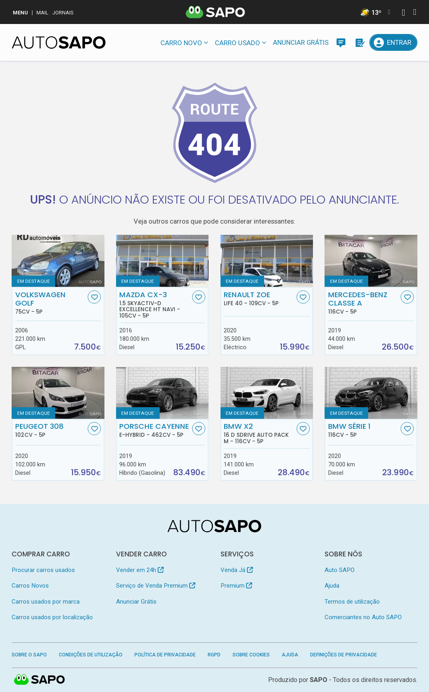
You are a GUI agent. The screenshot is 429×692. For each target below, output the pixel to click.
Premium (236, 585)
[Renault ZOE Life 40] (267, 261)
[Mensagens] (341, 42)
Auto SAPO (340, 570)
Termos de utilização (352, 601)
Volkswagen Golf (50, 302)
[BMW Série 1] (371, 393)
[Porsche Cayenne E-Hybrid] (162, 393)
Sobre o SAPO (29, 655)
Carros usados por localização (52, 617)
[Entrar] (393, 42)
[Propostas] (359, 42)
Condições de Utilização (90, 655)
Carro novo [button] (181, 43)
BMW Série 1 (363, 430)
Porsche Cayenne (154, 430)
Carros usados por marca (46, 601)
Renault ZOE (259, 298)
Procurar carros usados (43, 570)
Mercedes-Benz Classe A (363, 302)
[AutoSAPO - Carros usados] (59, 42)
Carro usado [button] (237, 43)
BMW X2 (259, 433)
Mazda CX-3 (154, 304)
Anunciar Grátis (301, 42)
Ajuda (332, 585)
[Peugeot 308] (58, 393)
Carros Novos (30, 585)
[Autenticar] (403, 13)
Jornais (63, 12)
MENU (20, 12)
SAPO (318, 680)
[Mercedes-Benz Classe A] (371, 261)
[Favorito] (94, 297)
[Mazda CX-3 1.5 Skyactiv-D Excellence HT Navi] (162, 261)
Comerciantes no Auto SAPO (363, 617)
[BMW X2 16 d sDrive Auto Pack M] (267, 393)
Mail (42, 12)
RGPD (214, 655)
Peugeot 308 (50, 430)
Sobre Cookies (251, 655)
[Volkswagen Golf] (58, 261)
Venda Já (237, 570)
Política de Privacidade (165, 655)
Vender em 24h (140, 570)
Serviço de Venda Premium (155, 585)
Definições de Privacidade (343, 655)
